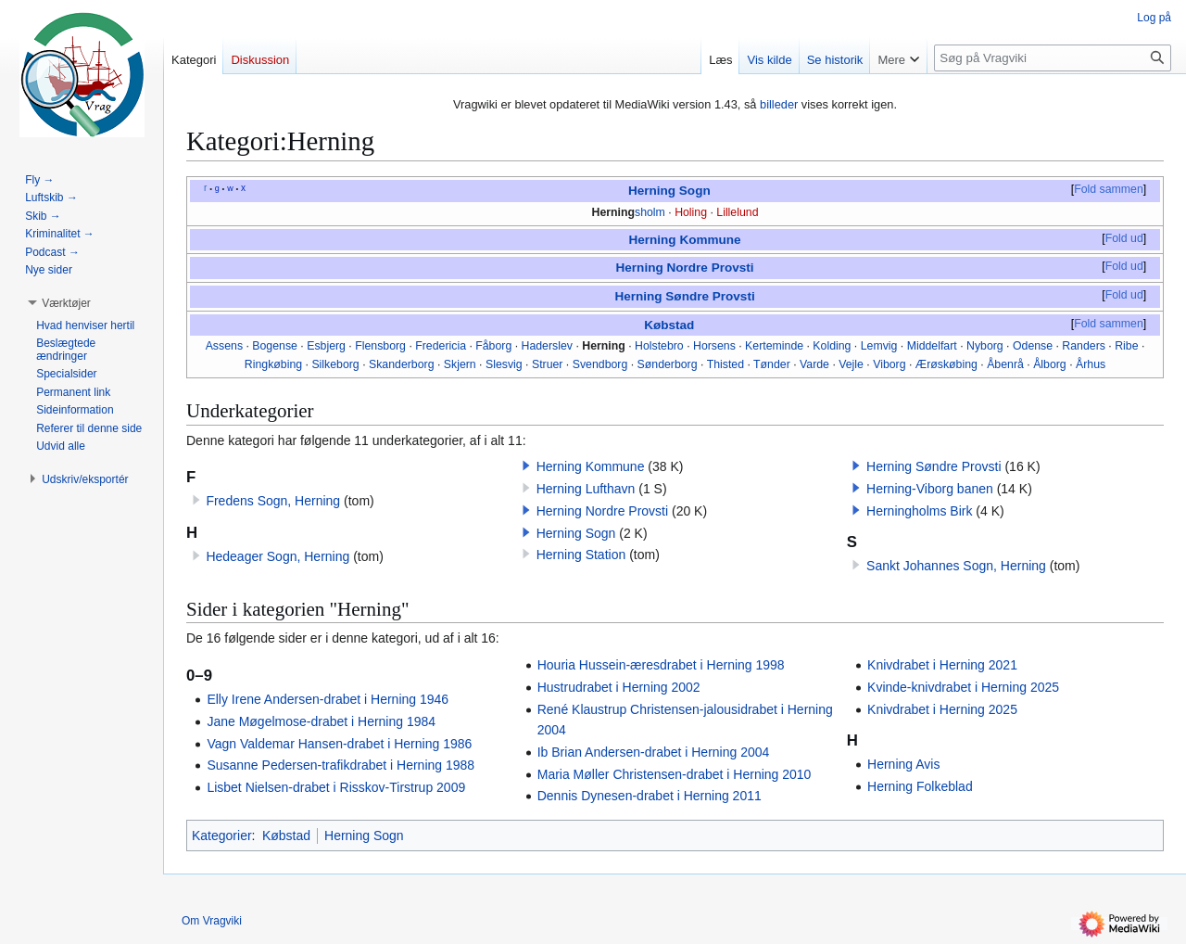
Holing (691, 212)
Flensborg (380, 345)
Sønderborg (667, 364)
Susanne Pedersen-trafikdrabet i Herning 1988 (340, 765)
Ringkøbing (273, 364)
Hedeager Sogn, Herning (277, 556)
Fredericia (440, 345)
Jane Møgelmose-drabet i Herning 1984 (321, 721)
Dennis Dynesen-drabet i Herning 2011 (649, 795)
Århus (1090, 364)
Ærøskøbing (946, 364)
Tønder (771, 364)
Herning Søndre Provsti (684, 296)
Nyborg (984, 345)
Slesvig (504, 364)
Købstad (669, 325)
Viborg (889, 364)
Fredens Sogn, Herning (273, 500)
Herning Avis (903, 764)
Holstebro (659, 345)
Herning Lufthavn (586, 488)
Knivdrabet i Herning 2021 (942, 664)
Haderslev (547, 345)
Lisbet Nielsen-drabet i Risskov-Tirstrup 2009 (336, 787)
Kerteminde (774, 345)
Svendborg (600, 364)
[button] (526, 465)
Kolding (832, 345)
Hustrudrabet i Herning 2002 (618, 687)
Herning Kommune (684, 240)
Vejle (851, 364)
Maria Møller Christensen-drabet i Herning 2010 (674, 774)
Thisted (725, 364)
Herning (614, 212)
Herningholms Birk (919, 511)
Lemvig (879, 345)
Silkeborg (335, 364)
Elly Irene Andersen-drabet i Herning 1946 (327, 699)
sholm (650, 212)
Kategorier (222, 835)
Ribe (1126, 345)
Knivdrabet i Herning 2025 (942, 709)
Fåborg (493, 345)
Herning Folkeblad (920, 786)
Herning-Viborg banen (929, 488)
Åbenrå (1005, 364)
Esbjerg (326, 345)
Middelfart (932, 345)
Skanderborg (402, 364)
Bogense (274, 345)
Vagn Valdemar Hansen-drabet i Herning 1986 (339, 743)
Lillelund (737, 212)
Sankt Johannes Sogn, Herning (956, 565)
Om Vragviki (212, 920)
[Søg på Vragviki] (1052, 58)
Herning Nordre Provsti (685, 267)
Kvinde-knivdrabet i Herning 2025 (963, 687)
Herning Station (581, 554)
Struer (547, 364)
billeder (779, 104)
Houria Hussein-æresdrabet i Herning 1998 (661, 664)
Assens (224, 345)
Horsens (714, 345)
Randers (1083, 345)
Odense (1033, 345)
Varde (814, 364)
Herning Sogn (669, 191)
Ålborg (1049, 364)
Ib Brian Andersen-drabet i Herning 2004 (653, 752)
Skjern (460, 364)
